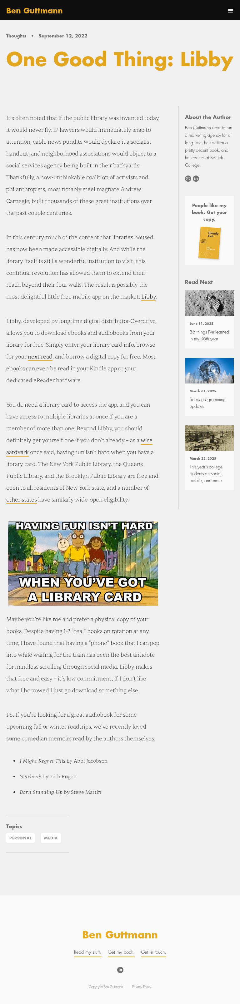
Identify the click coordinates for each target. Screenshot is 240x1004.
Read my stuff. (88, 952)
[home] (34, 11)
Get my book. (121, 952)
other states (21, 499)
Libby (148, 296)
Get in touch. (153, 952)
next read (40, 356)
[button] (230, 11)
